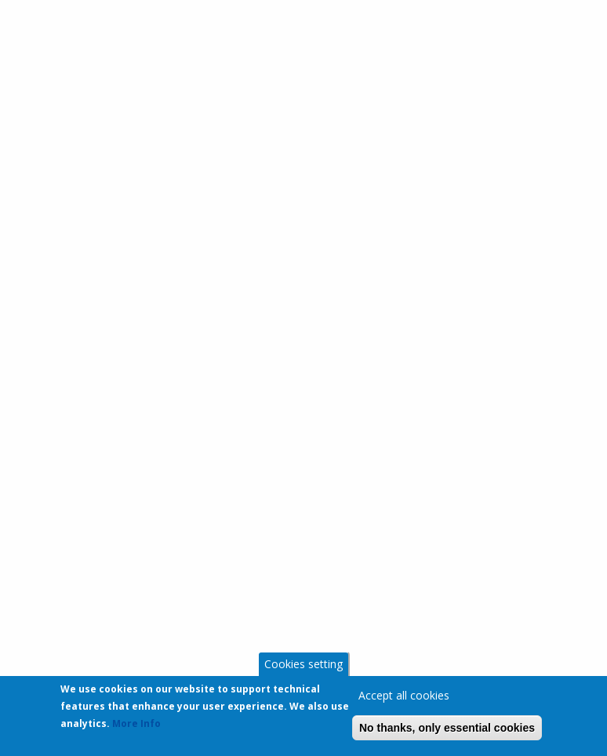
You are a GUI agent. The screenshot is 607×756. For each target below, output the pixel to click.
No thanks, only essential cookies (447, 731)
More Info (136, 726)
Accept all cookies (403, 698)
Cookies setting (303, 667)
